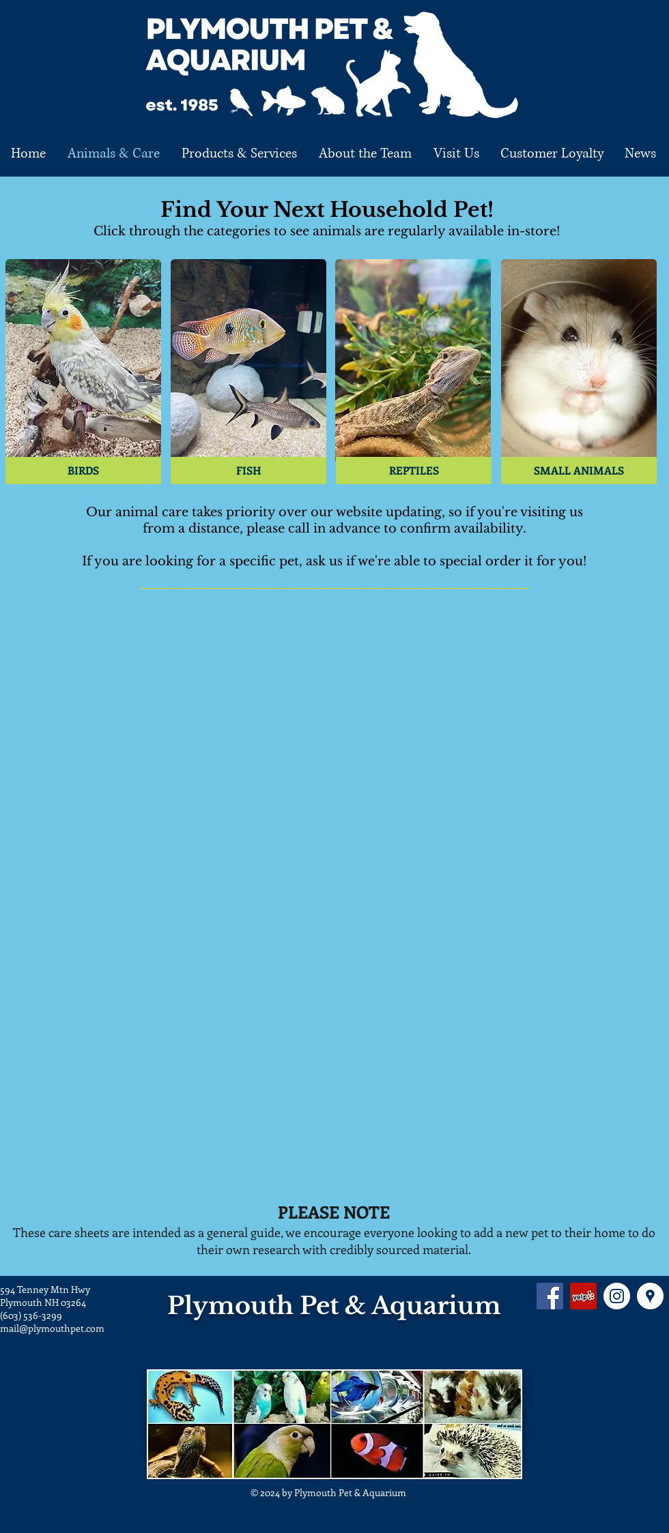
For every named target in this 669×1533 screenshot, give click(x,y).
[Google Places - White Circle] (650, 1296)
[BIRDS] (83, 470)
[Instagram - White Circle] (616, 1296)
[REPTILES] (414, 470)
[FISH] (248, 470)
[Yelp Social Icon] (583, 1296)
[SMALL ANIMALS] (579, 470)
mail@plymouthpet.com (52, 1328)
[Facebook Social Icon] (550, 1296)
